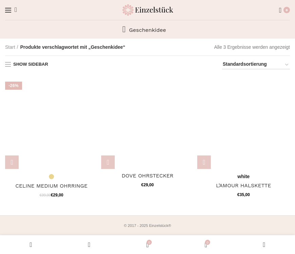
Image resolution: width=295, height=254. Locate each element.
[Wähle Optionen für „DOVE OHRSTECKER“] (108, 162)
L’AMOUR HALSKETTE (244, 185)
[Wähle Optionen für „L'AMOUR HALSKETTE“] (204, 162)
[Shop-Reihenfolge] (256, 65)
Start (10, 47)
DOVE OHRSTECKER (147, 175)
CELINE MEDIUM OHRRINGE (51, 186)
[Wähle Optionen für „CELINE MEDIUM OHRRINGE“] (12, 162)
